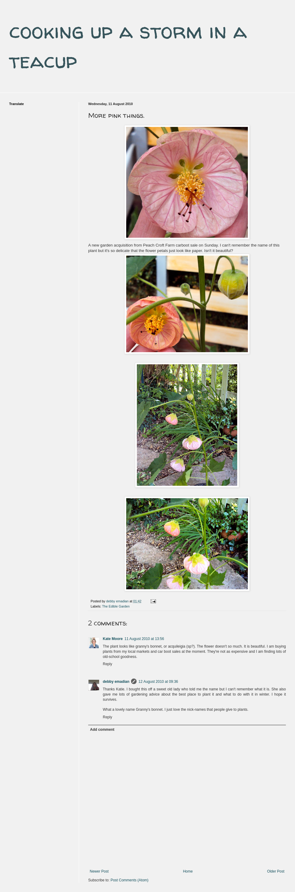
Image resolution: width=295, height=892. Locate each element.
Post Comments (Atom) (129, 880)
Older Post (275, 871)
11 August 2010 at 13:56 (144, 639)
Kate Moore (113, 639)
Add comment (102, 729)
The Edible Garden (116, 606)
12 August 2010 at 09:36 (158, 681)
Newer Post (99, 871)
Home (188, 871)
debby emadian (116, 681)
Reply (107, 664)
